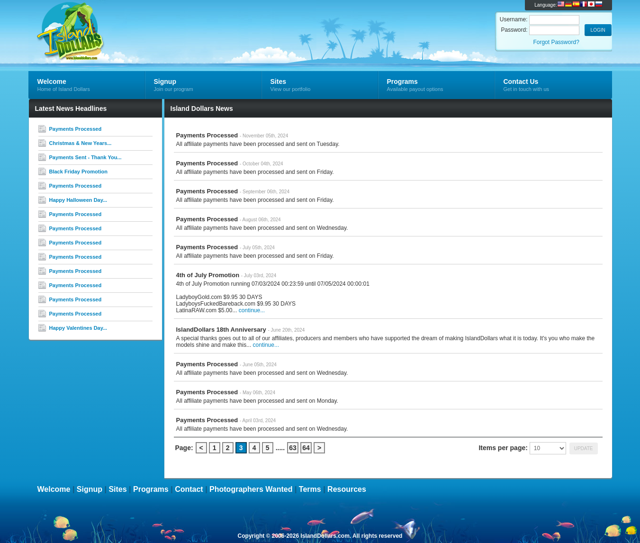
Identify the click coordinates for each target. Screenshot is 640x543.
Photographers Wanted (250, 489)
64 (306, 448)
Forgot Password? (556, 42)
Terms (310, 489)
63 (293, 448)
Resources (346, 489)
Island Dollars (141, 22)
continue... (252, 310)
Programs (151, 489)
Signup (89, 489)
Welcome (54, 489)
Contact (189, 489)
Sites (117, 489)
